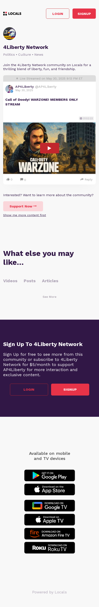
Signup (84, 14)
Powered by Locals (49, 592)
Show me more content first (24, 215)
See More (49, 296)
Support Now (23, 206)
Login (57, 14)
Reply (86, 179)
